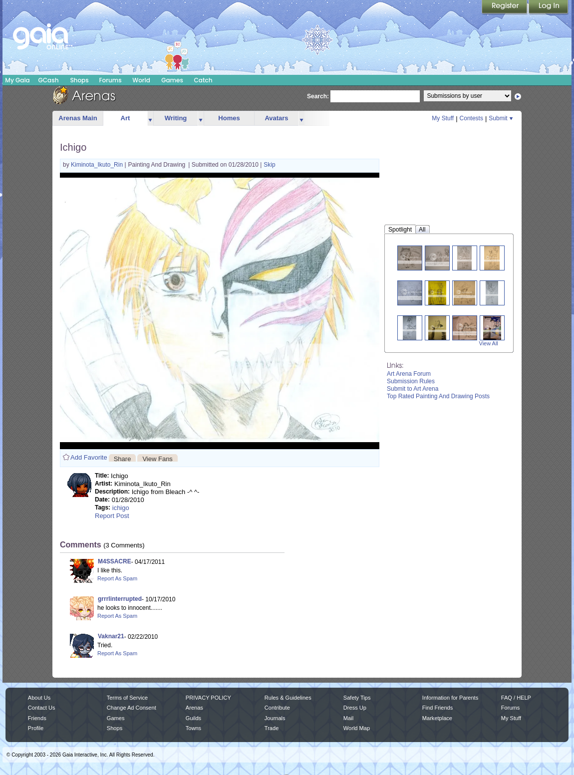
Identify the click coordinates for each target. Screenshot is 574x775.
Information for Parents (450, 698)
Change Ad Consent (131, 708)
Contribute (277, 708)
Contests (471, 118)
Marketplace (437, 718)
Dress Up (354, 708)
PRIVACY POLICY (208, 698)
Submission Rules (411, 381)
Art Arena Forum (409, 373)
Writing (176, 118)
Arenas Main (77, 118)
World (141, 80)
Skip (269, 164)
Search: (318, 96)
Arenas (194, 708)
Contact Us (41, 708)
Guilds (193, 718)
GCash (48, 80)
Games (172, 80)
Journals (275, 718)
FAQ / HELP (516, 698)
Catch (203, 80)
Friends (37, 718)
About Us (39, 698)
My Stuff (443, 118)
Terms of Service (127, 698)
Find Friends (437, 708)
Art (125, 118)
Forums (110, 80)
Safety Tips (357, 698)
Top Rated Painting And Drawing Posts (438, 396)
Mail (348, 718)
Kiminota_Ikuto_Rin (97, 164)
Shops (79, 80)
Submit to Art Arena (412, 388)
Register (505, 7)
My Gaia (17, 80)
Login (549, 7)
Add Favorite (88, 457)
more (150, 118)
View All (488, 343)
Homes (229, 118)
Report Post (112, 515)
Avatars (276, 118)
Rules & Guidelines (288, 698)
